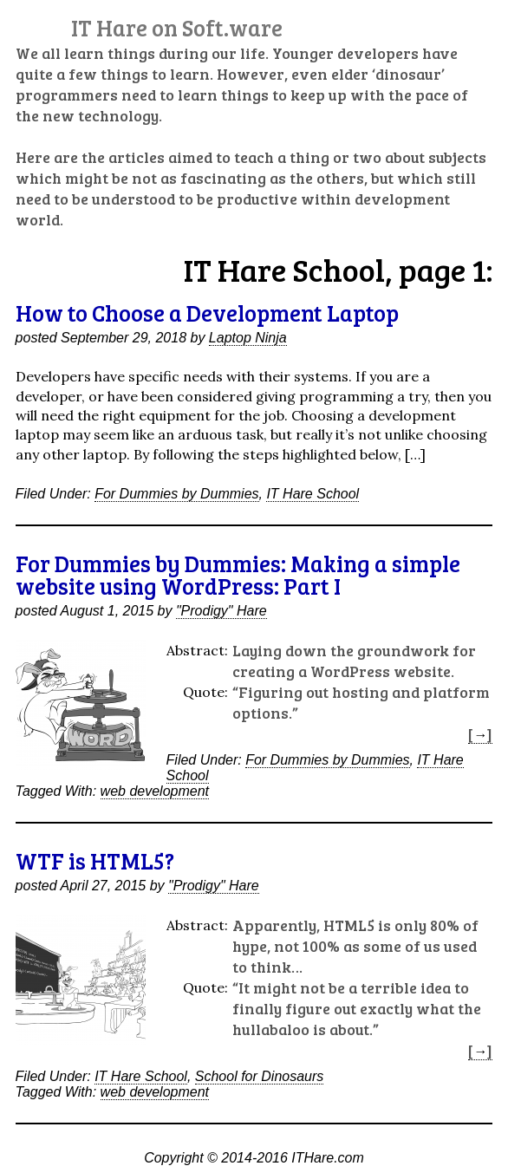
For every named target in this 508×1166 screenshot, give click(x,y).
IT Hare (177, 27)
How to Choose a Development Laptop (207, 312)
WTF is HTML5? (95, 860)
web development (155, 791)
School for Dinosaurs (259, 1076)
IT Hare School (312, 493)
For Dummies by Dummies (176, 493)
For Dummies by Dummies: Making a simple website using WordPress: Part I (238, 574)
